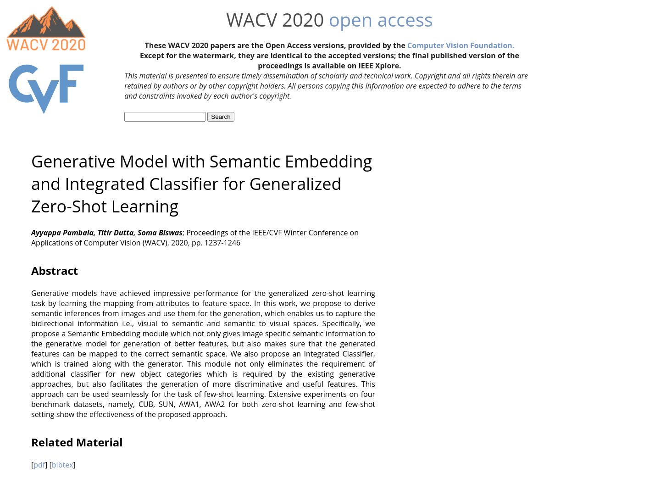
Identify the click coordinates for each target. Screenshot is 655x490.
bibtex (62, 465)
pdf (39, 465)
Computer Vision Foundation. (460, 45)
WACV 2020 (275, 19)
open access (381, 19)
